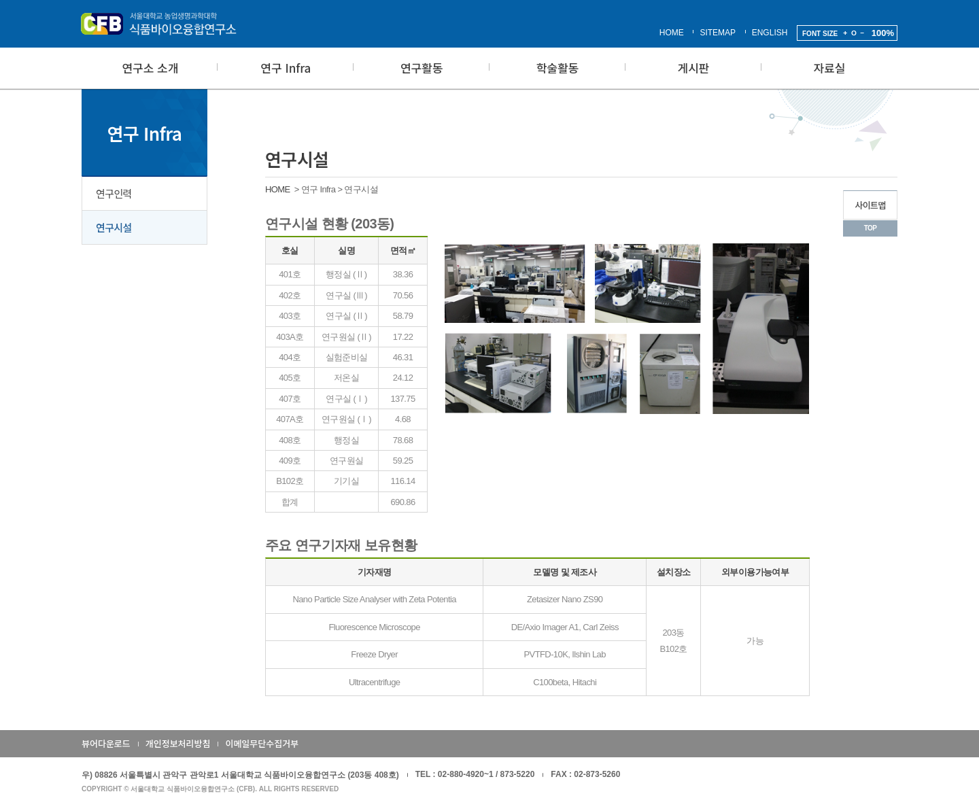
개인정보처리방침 (178, 743)
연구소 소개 (150, 67)
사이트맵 (870, 204)
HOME (671, 32)
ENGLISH (770, 32)
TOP (870, 228)
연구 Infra (285, 67)
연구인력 (114, 193)
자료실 (830, 67)
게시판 (694, 67)
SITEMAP (718, 32)
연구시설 (114, 227)
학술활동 (557, 67)
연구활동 (421, 67)
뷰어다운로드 (106, 743)
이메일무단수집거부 (261, 743)
